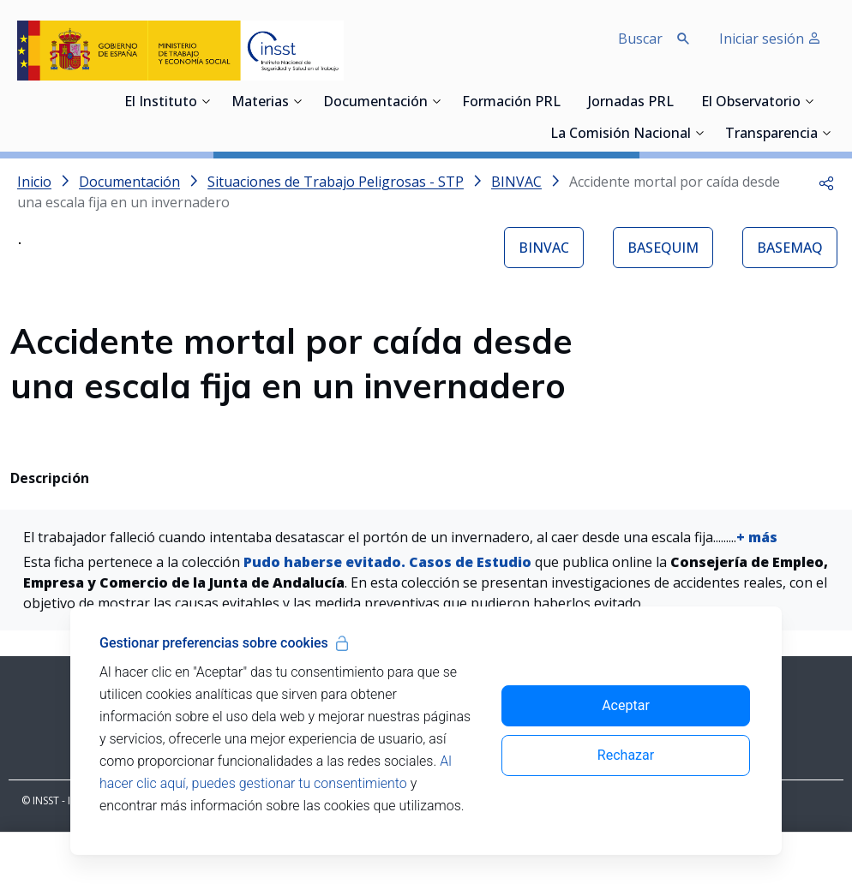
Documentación (375, 102)
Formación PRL (511, 102)
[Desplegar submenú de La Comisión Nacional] (699, 133)
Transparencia (771, 134)
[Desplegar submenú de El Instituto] (205, 101)
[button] (826, 181)
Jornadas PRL (631, 102)
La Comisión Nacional (620, 134)
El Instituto (160, 102)
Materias (260, 102)
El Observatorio (751, 102)
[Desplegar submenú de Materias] (297, 101)
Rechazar (625, 755)
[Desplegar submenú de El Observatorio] (809, 101)
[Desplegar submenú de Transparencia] (826, 133)
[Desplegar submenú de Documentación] (436, 101)
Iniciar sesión (770, 38)
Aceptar (626, 705)
